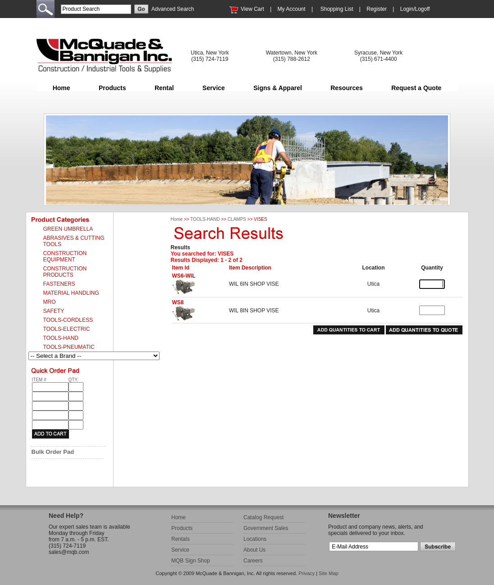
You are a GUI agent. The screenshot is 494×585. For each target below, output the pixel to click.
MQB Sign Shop (190, 561)
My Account (292, 9)
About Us (254, 550)
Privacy (306, 573)
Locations (254, 539)
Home (61, 87)
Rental (164, 87)
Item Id (181, 268)
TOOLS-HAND (205, 219)
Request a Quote (416, 87)
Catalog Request (263, 517)
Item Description (250, 268)
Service (213, 87)
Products (112, 87)
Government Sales (265, 528)
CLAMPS (237, 219)
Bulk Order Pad (53, 451)
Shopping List (336, 9)
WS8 (178, 302)
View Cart (252, 9)
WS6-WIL (184, 276)
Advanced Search (172, 9)
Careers (253, 561)
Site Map (328, 573)
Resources (346, 87)
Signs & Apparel (277, 87)
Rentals (180, 539)
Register (376, 9)
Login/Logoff (415, 9)
